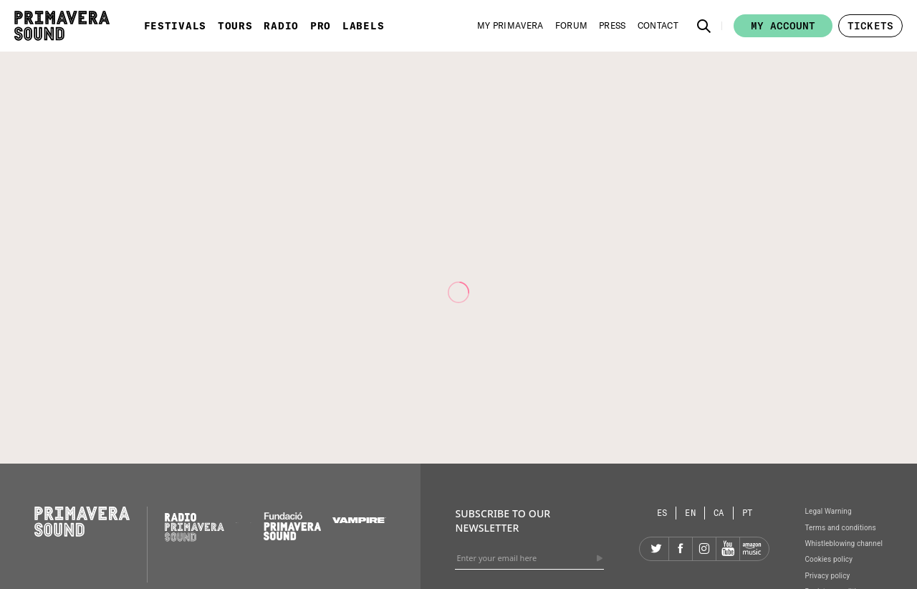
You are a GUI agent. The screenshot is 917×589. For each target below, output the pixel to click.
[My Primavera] (510, 25)
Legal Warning (828, 511)
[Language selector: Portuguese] (748, 513)
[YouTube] (727, 548)
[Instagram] (704, 548)
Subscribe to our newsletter (502, 521)
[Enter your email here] (529, 558)
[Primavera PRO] (237, 519)
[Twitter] (656, 548)
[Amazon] (751, 548)
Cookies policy (829, 559)
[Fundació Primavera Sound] (292, 536)
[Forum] (571, 25)
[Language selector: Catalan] (719, 513)
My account (783, 25)
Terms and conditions (840, 528)
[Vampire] (359, 519)
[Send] (599, 558)
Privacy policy (827, 576)
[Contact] (658, 25)
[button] (704, 25)
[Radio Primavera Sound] (194, 527)
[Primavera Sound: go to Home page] (62, 26)
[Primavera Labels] (251, 519)
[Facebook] (680, 548)
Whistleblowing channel (844, 543)
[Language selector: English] (690, 513)
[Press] (612, 25)
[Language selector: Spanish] (662, 513)
